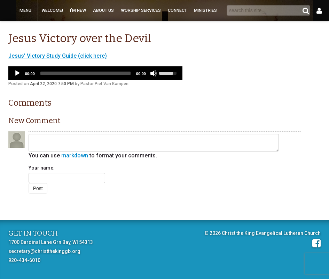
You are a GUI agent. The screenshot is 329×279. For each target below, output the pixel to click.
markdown (74, 155)
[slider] (85, 73)
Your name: (42, 168)
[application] (95, 73)
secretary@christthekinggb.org (44, 251)
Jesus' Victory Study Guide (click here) (57, 55)
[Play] (17, 73)
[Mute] (153, 73)
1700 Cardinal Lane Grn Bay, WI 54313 (50, 242)
